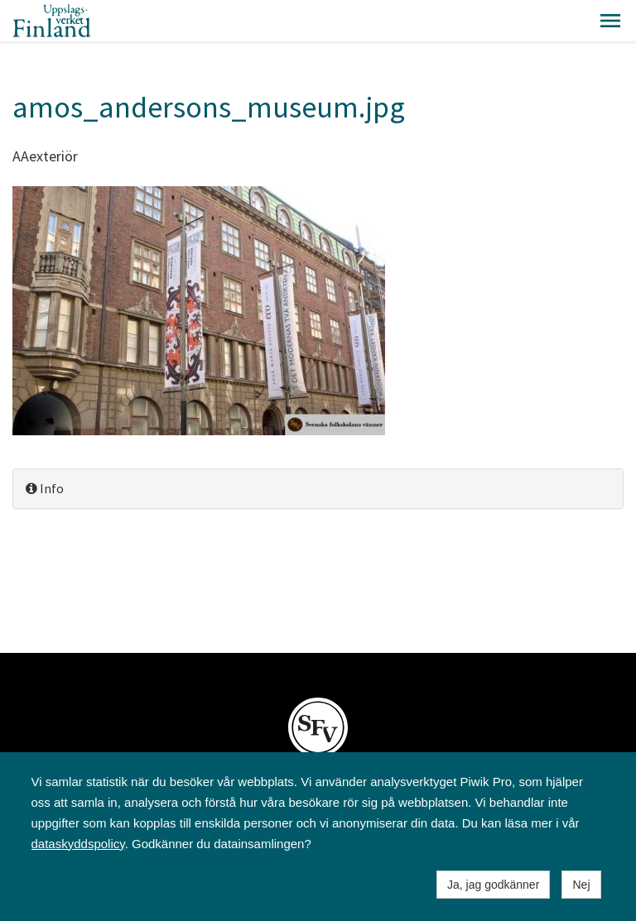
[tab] (318, 488)
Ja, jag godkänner (493, 884)
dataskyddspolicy (78, 844)
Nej (581, 884)
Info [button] (45, 488)
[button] (610, 20)
